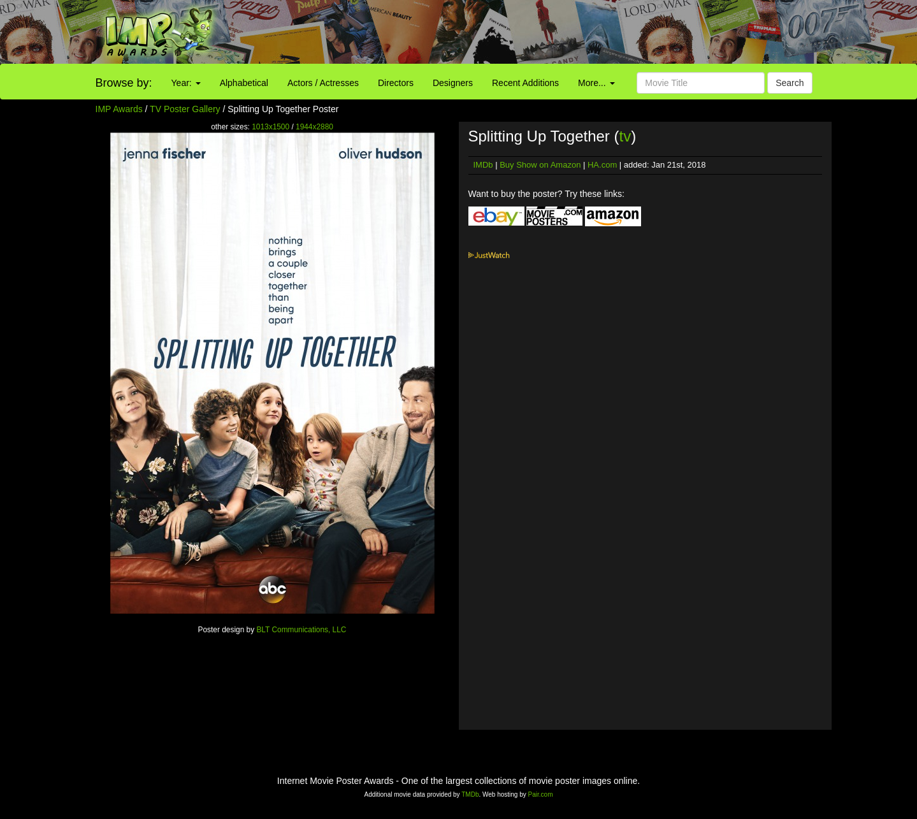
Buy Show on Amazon (540, 165)
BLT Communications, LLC (301, 629)
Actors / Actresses (323, 83)
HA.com (602, 165)
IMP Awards (119, 109)
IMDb (483, 165)
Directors (396, 83)
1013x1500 (270, 126)
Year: (186, 83)
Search (790, 83)
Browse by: (124, 82)
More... (596, 83)
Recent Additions (525, 83)
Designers (453, 83)
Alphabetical (244, 83)
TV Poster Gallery (185, 109)
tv (625, 136)
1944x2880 (314, 126)
